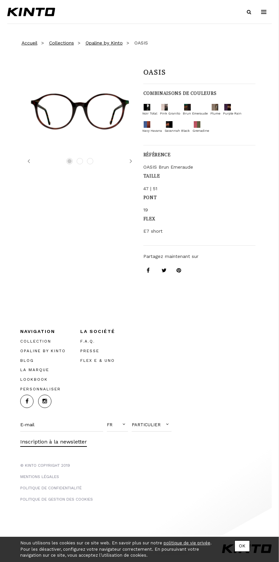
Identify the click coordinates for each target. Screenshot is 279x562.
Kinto (31, 12)
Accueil (29, 42)
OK (242, 545)
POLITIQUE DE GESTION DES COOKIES (56, 499)
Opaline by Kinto (104, 42)
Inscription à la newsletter (53, 442)
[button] (117, 425)
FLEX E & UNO (97, 360)
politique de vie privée (187, 542)
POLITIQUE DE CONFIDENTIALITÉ (51, 488)
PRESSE (89, 351)
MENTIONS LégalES (39, 476)
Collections (61, 42)
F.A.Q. (87, 341)
